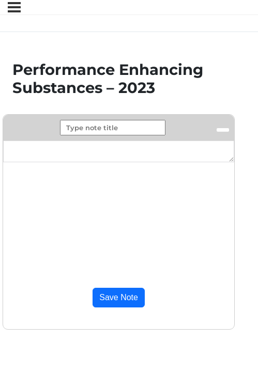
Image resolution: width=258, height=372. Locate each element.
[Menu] (14, 7)
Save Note (118, 297)
